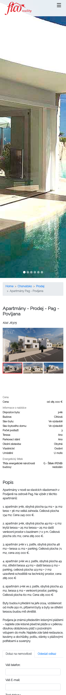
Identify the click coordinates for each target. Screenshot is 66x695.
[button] (5, 139)
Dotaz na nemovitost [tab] (19, 653)
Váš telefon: (12, 665)
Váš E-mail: (12, 680)
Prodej (40, 286)
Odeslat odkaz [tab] (47, 653)
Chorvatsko (25, 286)
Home (9, 286)
